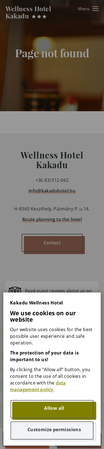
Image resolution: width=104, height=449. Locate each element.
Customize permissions (54, 429)
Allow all (54, 408)
